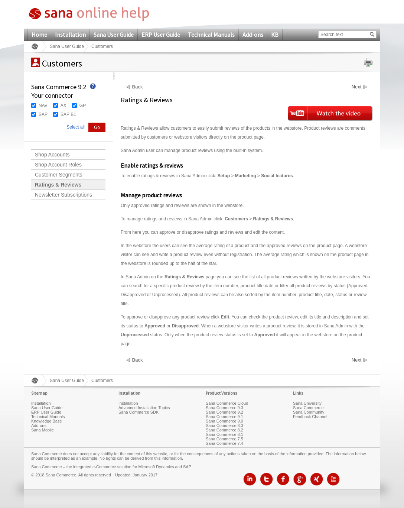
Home (39, 34)
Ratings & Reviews (58, 185)
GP (82, 105)
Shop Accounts (52, 155)
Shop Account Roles (58, 165)
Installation (70, 34)
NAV (43, 105)
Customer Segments (58, 175)
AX (63, 105)
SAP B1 (68, 114)
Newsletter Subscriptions (63, 195)
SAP (43, 114)
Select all (75, 127)
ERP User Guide (160, 34)
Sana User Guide (114, 34)
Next (357, 87)
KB (274, 34)
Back (137, 87)
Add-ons (252, 34)
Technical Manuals (211, 34)
